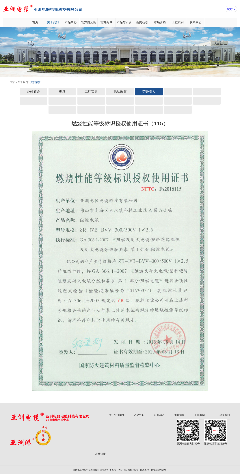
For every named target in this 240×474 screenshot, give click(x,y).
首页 (35, 22)
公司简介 (33, 91)
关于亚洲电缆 (116, 415)
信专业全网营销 (158, 470)
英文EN (231, 9)
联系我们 (195, 22)
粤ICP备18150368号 (128, 470)
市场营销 (160, 22)
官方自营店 (88, 22)
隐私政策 (120, 91)
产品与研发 (124, 22)
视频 (62, 91)
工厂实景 (91, 91)
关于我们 (53, 22)
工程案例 (178, 22)
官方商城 (106, 22)
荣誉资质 (149, 91)
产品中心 (71, 22)
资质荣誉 (35, 82)
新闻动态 (142, 22)
